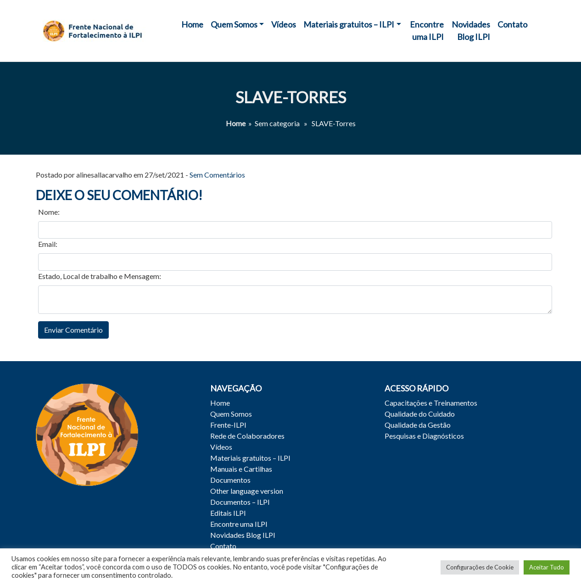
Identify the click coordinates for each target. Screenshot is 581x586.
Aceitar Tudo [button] (546, 567)
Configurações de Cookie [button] (480, 567)
